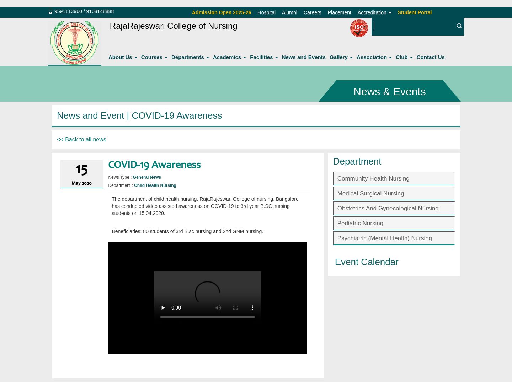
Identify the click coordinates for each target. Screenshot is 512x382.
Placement (339, 12)
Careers (312, 12)
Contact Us (431, 57)
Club (404, 57)
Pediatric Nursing (360, 223)
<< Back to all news (81, 139)
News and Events (304, 57)
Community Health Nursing (373, 178)
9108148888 (100, 11)
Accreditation (374, 12)
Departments (190, 57)
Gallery (341, 57)
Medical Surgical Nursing (370, 193)
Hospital (267, 12)
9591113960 (68, 11)
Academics (229, 57)
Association (374, 57)
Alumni (289, 12)
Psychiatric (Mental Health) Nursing (384, 238)
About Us (122, 57)
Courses (154, 57)
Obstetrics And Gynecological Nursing (388, 208)
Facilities (264, 57)
